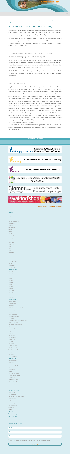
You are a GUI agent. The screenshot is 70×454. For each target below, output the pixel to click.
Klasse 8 (10, 286)
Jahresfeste (11, 362)
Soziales (10, 341)
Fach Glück (11, 242)
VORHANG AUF (12, 381)
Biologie (10, 225)
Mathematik (11, 217)
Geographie (11, 227)
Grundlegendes (12, 360)
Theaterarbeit (11, 267)
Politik (10, 263)
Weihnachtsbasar (13, 356)
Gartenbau (11, 256)
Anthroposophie (12, 310)
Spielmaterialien (12, 367)
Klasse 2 (10, 274)
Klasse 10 (11, 290)
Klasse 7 (10, 284)
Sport (9, 246)
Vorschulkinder (12, 377)
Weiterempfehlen (31, 138)
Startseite (10, 20)
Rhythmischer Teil (13, 301)
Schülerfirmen (12, 335)
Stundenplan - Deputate (14, 347)
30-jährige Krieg (39, 20)
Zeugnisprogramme (13, 403)
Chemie (10, 231)
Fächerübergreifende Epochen (16, 307)
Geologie (10, 229)
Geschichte (26, 20)
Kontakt (40, 206)
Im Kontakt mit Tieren (14, 375)
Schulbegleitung (12, 405)
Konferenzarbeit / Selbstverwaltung (17, 320)
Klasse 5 (10, 280)
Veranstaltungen (13, 414)
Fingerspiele (11, 369)
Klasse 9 (10, 288)
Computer (11, 259)
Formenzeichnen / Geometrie (16, 219)
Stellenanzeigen (13, 416)
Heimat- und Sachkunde (14, 221)
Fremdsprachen (12, 238)
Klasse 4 (10, 278)
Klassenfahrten (12, 398)
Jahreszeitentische (13, 379)
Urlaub (10, 409)
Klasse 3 (10, 276)
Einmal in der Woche (13, 373)
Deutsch (10, 214)
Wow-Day (11, 343)
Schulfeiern (11, 318)
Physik (10, 233)
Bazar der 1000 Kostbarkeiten (16, 396)
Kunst (9, 250)
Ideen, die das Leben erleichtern (16, 352)
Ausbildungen (12, 394)
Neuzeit (32, 20)
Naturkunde (11, 223)
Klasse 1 (10, 271)
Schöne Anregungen (13, 365)
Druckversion (39, 138)
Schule (16, 20)
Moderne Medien (12, 345)
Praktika (10, 333)
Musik (10, 248)
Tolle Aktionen (12, 339)
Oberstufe (11, 305)
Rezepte (10, 386)
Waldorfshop (11, 392)
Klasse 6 (10, 282)
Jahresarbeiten (12, 329)
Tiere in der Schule (13, 350)
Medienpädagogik (13, 261)
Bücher (10, 411)
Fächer (20, 20)
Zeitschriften (11, 407)
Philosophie (11, 265)
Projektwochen (12, 331)
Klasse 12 (11, 295)
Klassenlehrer (12, 303)
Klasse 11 (11, 293)
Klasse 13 (11, 297)
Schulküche (11, 354)
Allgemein (47, 20)
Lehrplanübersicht (13, 314)
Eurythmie (11, 244)
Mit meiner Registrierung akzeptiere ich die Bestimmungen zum (29, 440)
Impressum (51, 206)
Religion (10, 240)
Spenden (45, 206)
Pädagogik (11, 312)
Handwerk (11, 254)
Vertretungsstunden (13, 316)
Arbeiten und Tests (13, 322)
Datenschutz (58, 206)
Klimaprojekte (12, 337)
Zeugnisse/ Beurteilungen (15, 324)
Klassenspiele (12, 326)
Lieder (10, 371)
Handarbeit (11, 252)
